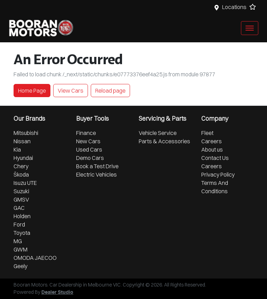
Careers (211, 141)
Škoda (21, 174)
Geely (20, 266)
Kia (17, 149)
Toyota (22, 232)
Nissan (22, 141)
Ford (19, 224)
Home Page (32, 90)
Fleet (207, 132)
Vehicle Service (158, 132)
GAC (19, 207)
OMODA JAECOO (35, 257)
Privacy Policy (218, 174)
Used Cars (89, 149)
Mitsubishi (26, 132)
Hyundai (23, 157)
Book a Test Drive (97, 166)
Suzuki (21, 191)
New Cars (88, 141)
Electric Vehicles (96, 174)
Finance (86, 132)
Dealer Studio (57, 292)
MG (18, 241)
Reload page (110, 90)
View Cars (70, 90)
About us (212, 149)
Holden (22, 216)
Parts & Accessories (164, 141)
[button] (249, 28)
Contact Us (215, 157)
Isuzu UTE (25, 182)
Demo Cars (90, 157)
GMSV (21, 199)
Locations (234, 6)
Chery (21, 166)
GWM (20, 249)
